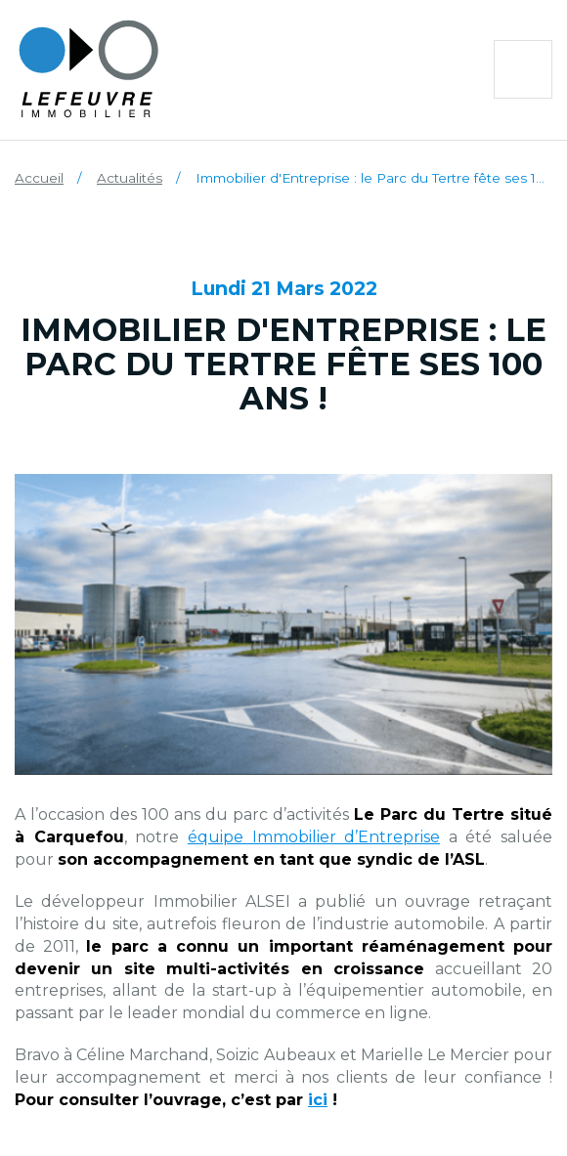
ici (317, 1100)
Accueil (39, 178)
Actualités (129, 178)
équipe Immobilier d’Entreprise (314, 837)
